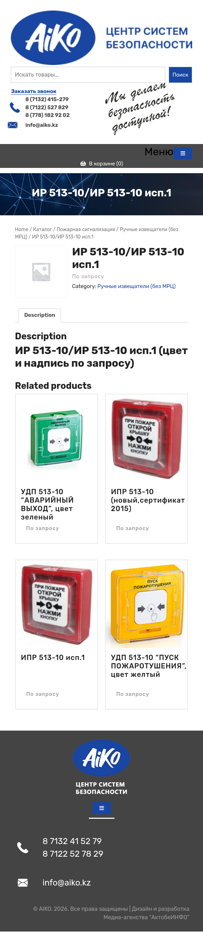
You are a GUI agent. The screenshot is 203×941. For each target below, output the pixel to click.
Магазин (42, 229)
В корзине (101, 164)
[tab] (168, 152)
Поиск (180, 75)
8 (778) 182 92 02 (47, 115)
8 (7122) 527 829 (46, 107)
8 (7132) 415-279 (47, 99)
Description (39, 315)
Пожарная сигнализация (86, 229)
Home (21, 229)
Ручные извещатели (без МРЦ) (136, 286)
